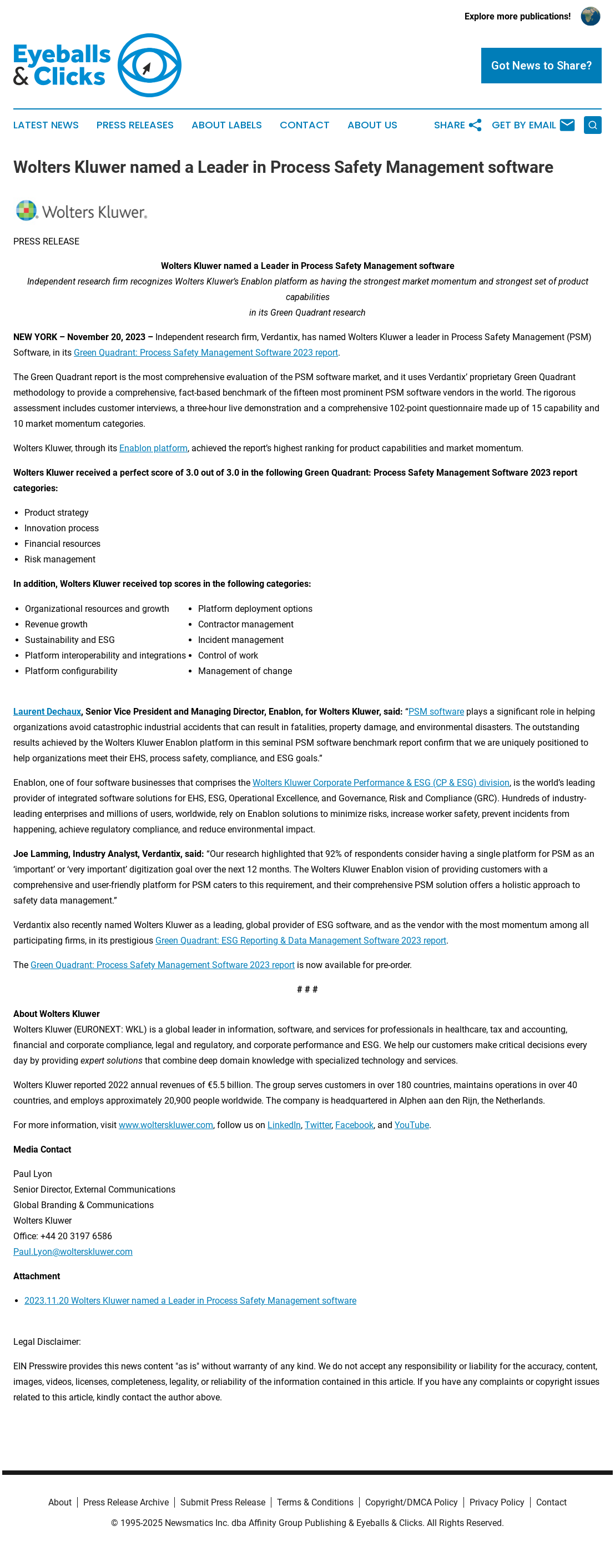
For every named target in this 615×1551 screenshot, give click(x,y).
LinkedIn (284, 1125)
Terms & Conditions (315, 1502)
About (60, 1502)
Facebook (354, 1125)
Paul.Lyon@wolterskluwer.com (73, 1251)
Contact (305, 125)
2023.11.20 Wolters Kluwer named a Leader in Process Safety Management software (190, 1300)
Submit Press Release (222, 1502)
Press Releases (135, 125)
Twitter (318, 1125)
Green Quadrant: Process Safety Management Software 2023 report (206, 352)
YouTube (412, 1125)
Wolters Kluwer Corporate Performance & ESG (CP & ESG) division (381, 782)
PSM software (436, 711)
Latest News (46, 125)
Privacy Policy (497, 1502)
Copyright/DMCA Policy (411, 1502)
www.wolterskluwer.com (166, 1125)
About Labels (226, 125)
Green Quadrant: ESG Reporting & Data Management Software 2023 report (300, 940)
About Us (372, 125)
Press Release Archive (126, 1502)
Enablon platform (153, 448)
